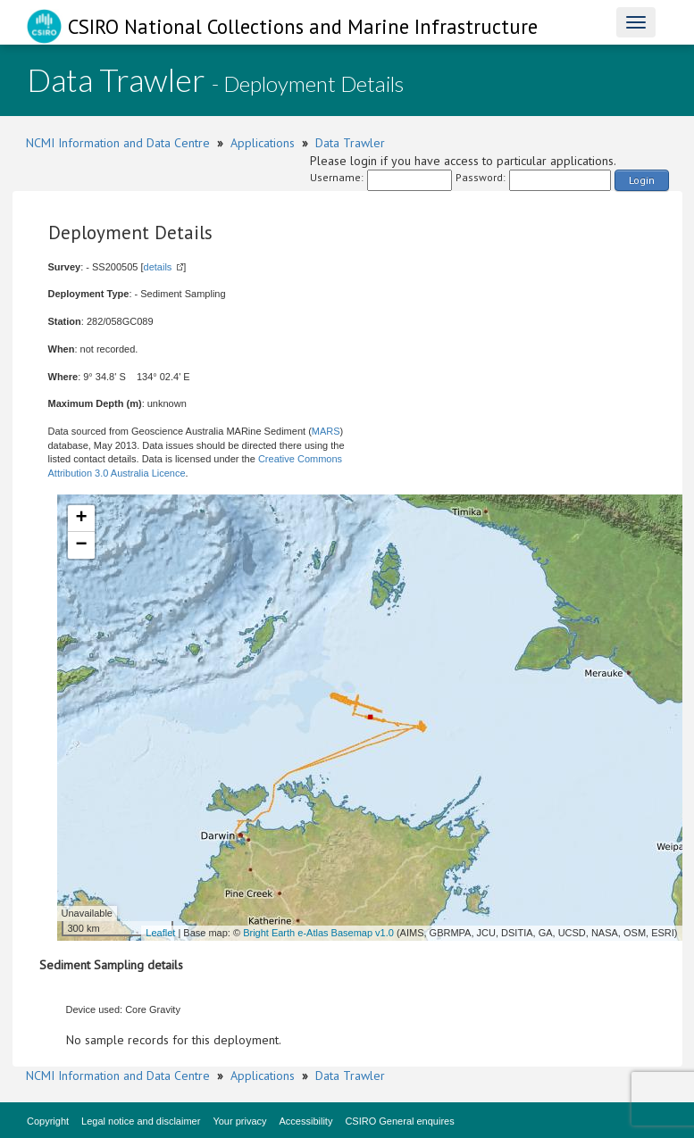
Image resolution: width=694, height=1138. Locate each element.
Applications (262, 143)
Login (642, 180)
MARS (326, 431)
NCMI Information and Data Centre (118, 143)
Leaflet (160, 932)
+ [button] (81, 518)
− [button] (81, 545)
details (158, 267)
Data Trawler (350, 143)
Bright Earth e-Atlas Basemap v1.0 (318, 932)
